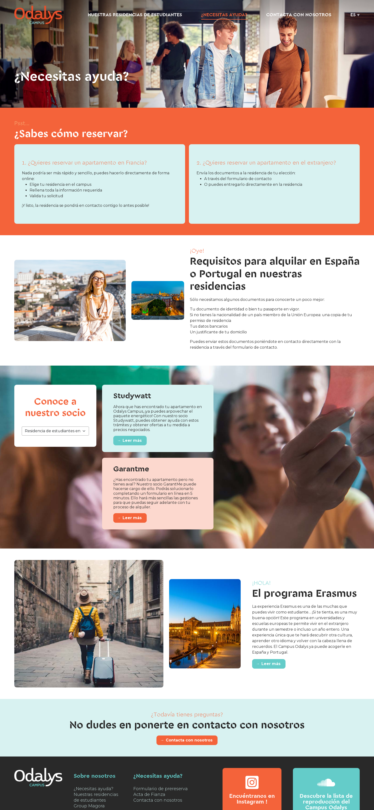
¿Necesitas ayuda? (224, 15)
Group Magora (89, 806)
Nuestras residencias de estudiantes (135, 15)
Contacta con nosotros (298, 15)
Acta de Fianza (149, 794)
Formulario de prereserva (160, 788)
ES (353, 15)
